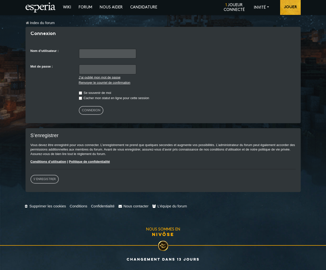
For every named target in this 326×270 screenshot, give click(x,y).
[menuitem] (45, 206)
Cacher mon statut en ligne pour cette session (114, 98)
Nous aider (111, 7)
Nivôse (163, 234)
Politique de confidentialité (89, 161)
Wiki (67, 7)
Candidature (143, 7)
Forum (85, 7)
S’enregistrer (44, 179)
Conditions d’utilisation (48, 161)
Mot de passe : (41, 66)
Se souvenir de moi (95, 93)
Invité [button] (260, 7)
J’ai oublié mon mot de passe (99, 77)
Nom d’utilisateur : (44, 51)
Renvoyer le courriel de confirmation (104, 82)
